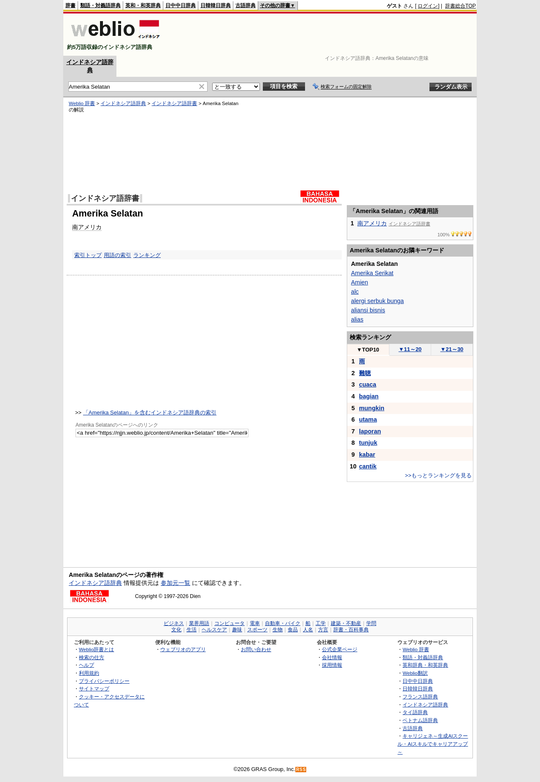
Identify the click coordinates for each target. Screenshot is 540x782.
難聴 (365, 373)
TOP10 (367, 349)
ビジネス (174, 623)
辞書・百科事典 (351, 629)
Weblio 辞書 (82, 103)
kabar (367, 454)
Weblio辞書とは (96, 649)
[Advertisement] (322, 35)
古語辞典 (245, 5)
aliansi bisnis (368, 310)
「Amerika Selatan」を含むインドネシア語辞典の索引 (149, 412)
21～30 (452, 349)
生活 (191, 629)
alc (355, 291)
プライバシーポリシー (104, 681)
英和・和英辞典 (143, 5)
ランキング (147, 255)
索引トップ (88, 255)
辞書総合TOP (460, 6)
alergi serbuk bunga (377, 301)
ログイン (428, 6)
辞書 (70, 5)
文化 (176, 629)
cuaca (367, 384)
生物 (278, 629)
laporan (370, 431)
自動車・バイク (282, 623)
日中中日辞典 (180, 5)
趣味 (237, 629)
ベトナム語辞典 (420, 720)
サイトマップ (94, 688)
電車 (255, 623)
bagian (368, 396)
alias (357, 319)
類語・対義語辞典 (100, 5)
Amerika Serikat (372, 273)
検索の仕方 (91, 657)
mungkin (371, 408)
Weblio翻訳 (414, 673)
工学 (321, 623)
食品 (293, 629)
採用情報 (332, 665)
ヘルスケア (214, 629)
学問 (371, 623)
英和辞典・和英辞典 (425, 665)
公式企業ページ (339, 649)
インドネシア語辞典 (123, 103)
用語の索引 (117, 255)
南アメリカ (87, 227)
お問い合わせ (256, 649)
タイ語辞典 (415, 712)
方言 (323, 629)
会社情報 (332, 657)
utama (368, 419)
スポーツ (257, 629)
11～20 (410, 349)
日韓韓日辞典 (215, 5)
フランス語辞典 (420, 696)
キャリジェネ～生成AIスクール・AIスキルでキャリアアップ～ (432, 743)
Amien (359, 282)
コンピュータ (229, 623)
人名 (308, 629)
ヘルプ (86, 665)
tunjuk (368, 442)
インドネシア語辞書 (174, 103)
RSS (301, 769)
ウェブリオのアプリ (183, 649)
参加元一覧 (175, 582)
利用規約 (89, 673)
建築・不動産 (346, 623)
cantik (368, 466)
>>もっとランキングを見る (438, 475)
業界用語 (199, 623)
